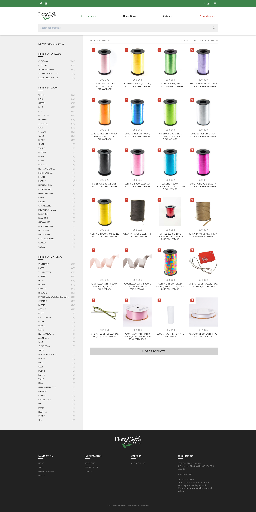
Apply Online (138, 463)
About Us (90, 463)
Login (207, 3)
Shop (41, 467)
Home (41, 463)
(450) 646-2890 (185, 474)
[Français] (215, 3)
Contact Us (91, 471)
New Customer (46, 471)
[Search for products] (128, 28)
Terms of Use (91, 467)
